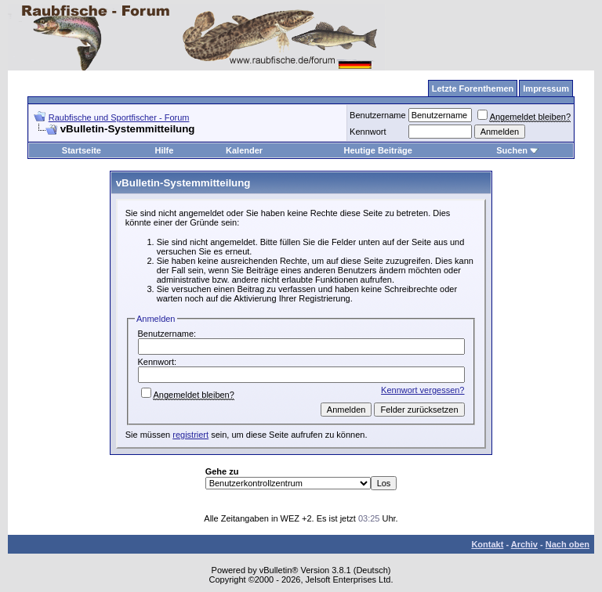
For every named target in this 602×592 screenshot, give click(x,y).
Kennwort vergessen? (422, 390)
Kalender (244, 150)
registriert (190, 434)
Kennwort (368, 131)
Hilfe (163, 150)
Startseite (81, 150)
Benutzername (378, 115)
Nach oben (567, 544)
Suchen (517, 150)
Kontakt (487, 544)
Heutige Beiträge (378, 150)
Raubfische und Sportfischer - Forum (119, 117)
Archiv (524, 544)
